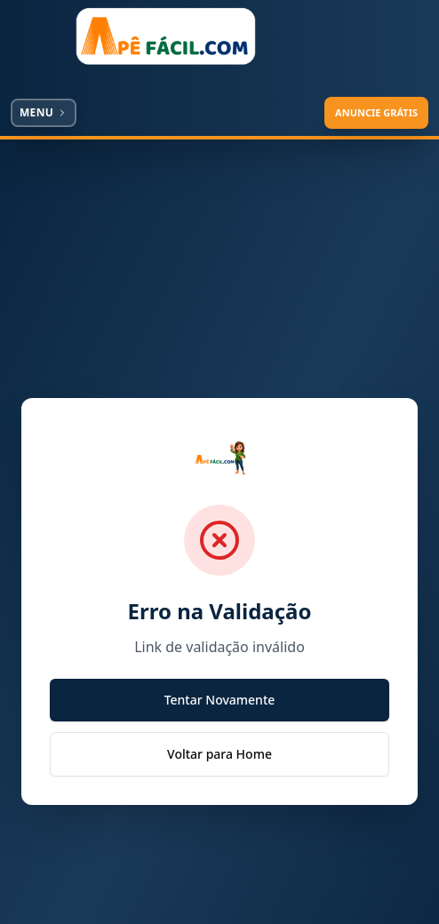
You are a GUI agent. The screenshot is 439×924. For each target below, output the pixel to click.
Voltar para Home (219, 753)
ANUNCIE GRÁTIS (376, 112)
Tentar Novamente (219, 699)
